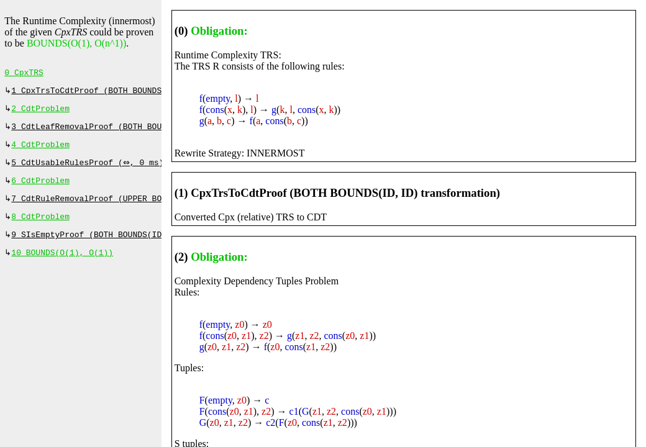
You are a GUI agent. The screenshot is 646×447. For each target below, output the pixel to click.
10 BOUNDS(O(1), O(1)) (62, 266)
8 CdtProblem (40, 227)
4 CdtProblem (40, 150)
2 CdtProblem (40, 112)
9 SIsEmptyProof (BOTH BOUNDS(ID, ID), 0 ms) (115, 247)
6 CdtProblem (40, 189)
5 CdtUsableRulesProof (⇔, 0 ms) (88, 170)
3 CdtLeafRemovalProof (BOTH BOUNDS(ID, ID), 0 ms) (129, 131)
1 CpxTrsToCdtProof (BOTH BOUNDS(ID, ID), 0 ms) (122, 93)
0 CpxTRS (23, 73)
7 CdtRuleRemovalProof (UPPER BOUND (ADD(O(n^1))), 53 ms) (147, 208)
